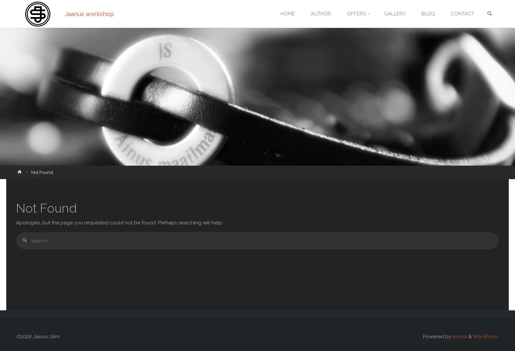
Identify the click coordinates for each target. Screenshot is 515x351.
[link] (489, 14)
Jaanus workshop (89, 13)
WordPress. (486, 337)
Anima (459, 337)
